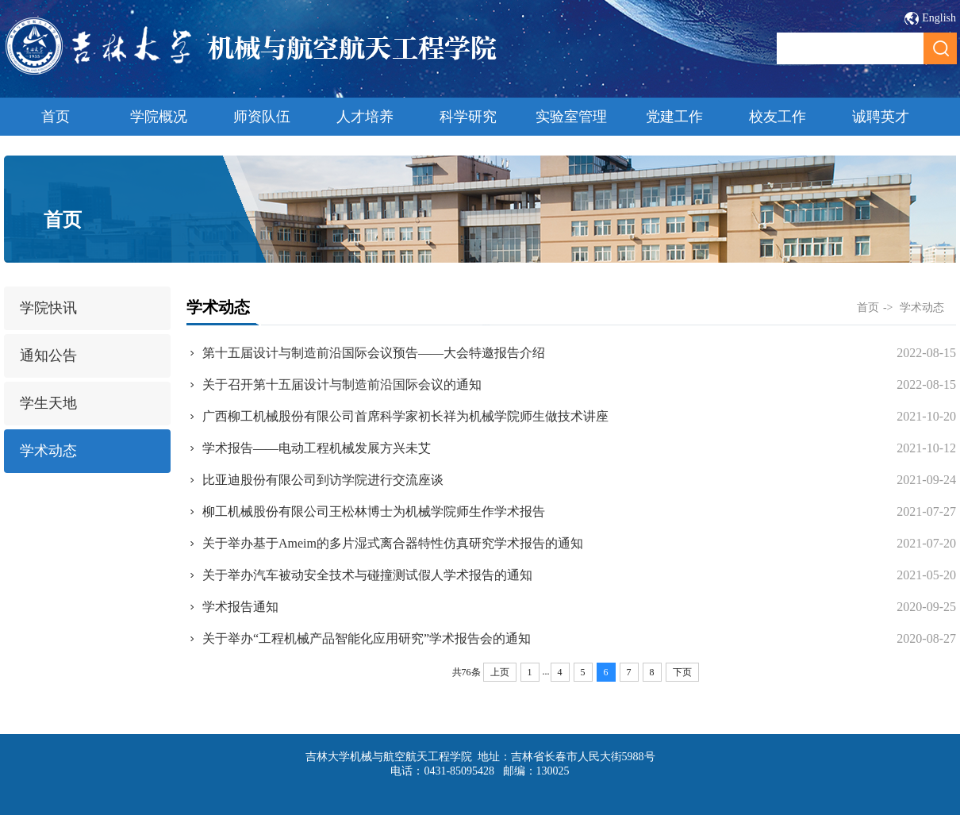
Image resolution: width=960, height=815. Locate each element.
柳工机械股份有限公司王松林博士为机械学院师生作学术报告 (373, 511)
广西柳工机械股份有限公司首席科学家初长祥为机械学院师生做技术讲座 (405, 416)
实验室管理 (571, 117)
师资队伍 (261, 117)
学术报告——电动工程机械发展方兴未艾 (316, 448)
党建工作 (674, 117)
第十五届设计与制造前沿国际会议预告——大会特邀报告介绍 (373, 352)
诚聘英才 (880, 117)
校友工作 (777, 117)
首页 (55, 117)
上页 (499, 672)
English (939, 18)
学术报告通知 (240, 606)
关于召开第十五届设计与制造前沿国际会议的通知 (342, 384)
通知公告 (48, 355)
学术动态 (48, 451)
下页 (682, 672)
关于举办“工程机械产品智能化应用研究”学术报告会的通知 (366, 638)
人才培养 (365, 117)
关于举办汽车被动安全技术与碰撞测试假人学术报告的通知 (367, 575)
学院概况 (158, 117)
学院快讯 (48, 308)
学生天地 (48, 403)
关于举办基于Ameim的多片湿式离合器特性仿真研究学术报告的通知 (392, 543)
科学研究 (468, 117)
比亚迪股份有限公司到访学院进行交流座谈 (323, 479)
